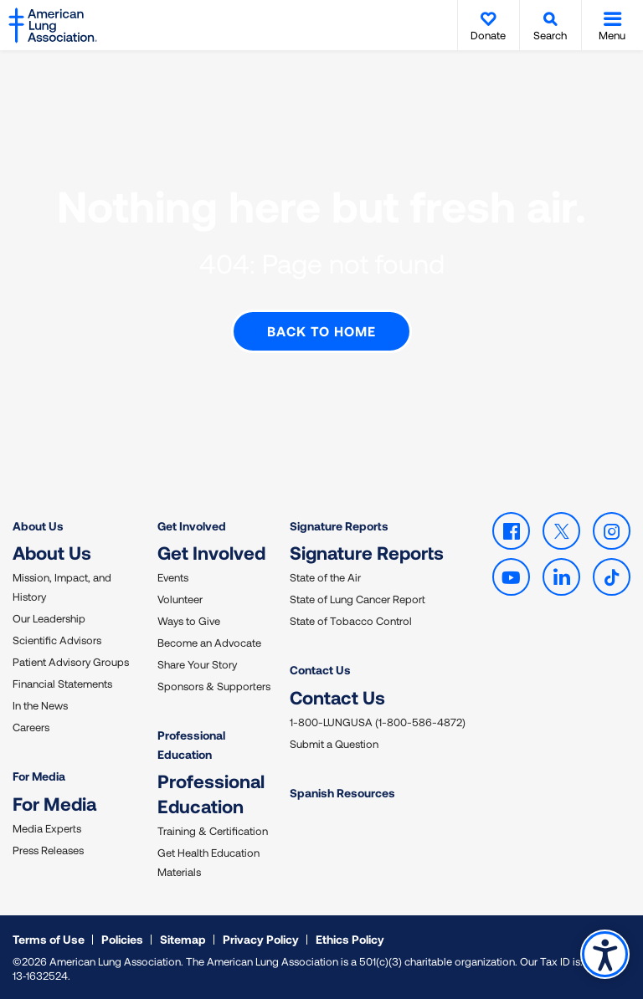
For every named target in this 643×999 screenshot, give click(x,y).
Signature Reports (339, 525)
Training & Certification (212, 830)
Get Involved (191, 525)
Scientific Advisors (57, 639)
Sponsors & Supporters (213, 685)
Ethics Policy (350, 938)
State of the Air (325, 576)
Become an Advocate (209, 641)
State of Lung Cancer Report (357, 598)
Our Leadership (49, 617)
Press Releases (48, 849)
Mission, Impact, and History (62, 586)
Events (172, 576)
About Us (38, 525)
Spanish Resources (342, 792)
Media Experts (47, 827)
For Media (39, 775)
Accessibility (605, 954)
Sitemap (183, 938)
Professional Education (191, 743)
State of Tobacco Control (351, 620)
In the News (40, 704)
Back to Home (321, 330)
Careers (31, 726)
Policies (122, 938)
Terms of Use (49, 938)
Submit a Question (334, 743)
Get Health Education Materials (208, 861)
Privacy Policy (261, 938)
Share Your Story (197, 663)
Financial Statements (62, 682)
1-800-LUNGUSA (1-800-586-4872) (378, 721)
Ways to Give (188, 620)
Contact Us (320, 669)
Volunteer (180, 598)
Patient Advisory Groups (71, 661)
